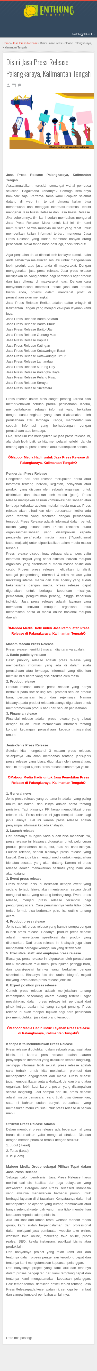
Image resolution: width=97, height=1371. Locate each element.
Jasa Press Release (25, 43)
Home (6, 43)
